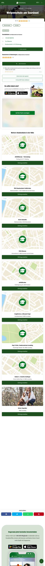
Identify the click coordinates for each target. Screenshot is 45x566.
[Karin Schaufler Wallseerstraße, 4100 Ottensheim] (23, 213)
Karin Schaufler (22, 220)
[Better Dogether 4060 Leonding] (23, 402)
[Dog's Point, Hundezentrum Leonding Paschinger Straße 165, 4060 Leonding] (23, 339)
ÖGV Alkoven (22, 251)
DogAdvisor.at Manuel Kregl (22, 314)
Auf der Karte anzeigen (22, 113)
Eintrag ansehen (22, 163)
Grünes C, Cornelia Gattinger (22, 377)
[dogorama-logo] (21, 3)
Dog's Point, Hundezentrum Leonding (22, 345)
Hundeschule (5, 30)
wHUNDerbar (22, 282)
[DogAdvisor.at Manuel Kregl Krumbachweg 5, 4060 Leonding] (23, 307)
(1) (29, 20)
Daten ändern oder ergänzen (22, 76)
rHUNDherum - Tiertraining (22, 157)
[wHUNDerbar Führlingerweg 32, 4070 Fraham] (23, 276)
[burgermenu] (3, 2)
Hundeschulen (20, 8)
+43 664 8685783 (9, 38)
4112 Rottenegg (28, 8)
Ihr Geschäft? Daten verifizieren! (22, 80)
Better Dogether (22, 408)
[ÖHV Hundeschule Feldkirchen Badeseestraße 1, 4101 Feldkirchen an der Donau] (23, 182)
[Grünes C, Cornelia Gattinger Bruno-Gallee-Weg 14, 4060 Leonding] (23, 370)
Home (15, 8)
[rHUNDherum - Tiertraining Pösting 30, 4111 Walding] (23, 150)
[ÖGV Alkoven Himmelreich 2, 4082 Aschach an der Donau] (23, 245)
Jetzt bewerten (21, 63)
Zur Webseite (8, 41)
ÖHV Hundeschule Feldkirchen (22, 188)
